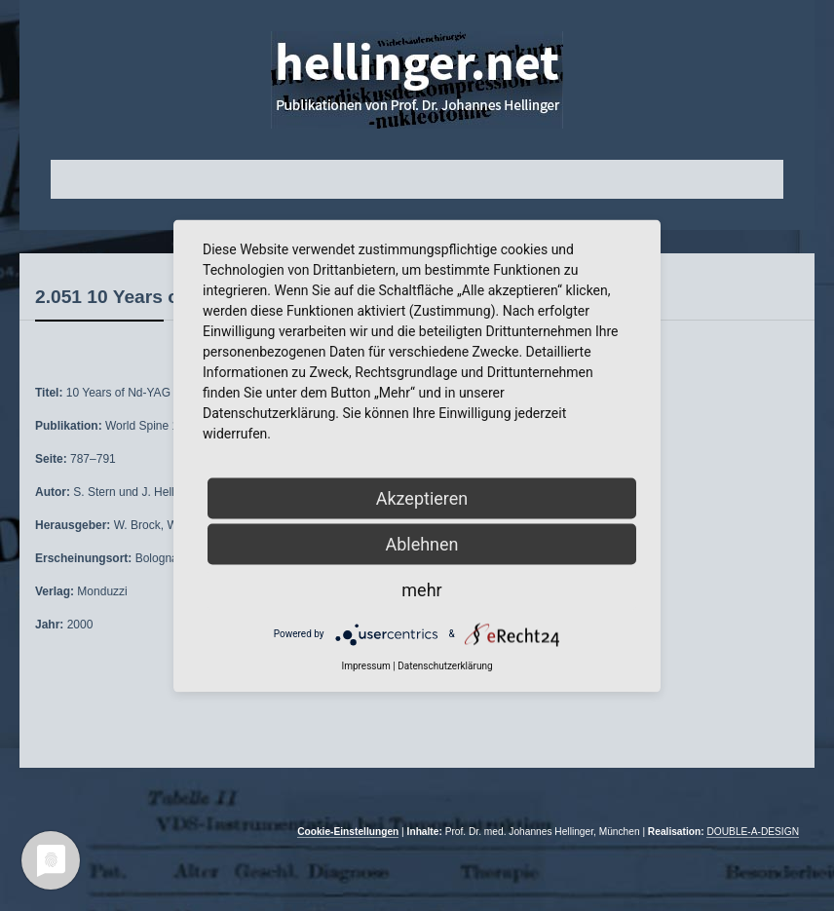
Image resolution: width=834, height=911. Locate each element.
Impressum (365, 665)
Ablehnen (421, 543)
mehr (421, 589)
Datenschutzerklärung (445, 665)
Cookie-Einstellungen (347, 831)
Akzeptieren (422, 497)
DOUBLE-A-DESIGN (752, 831)
